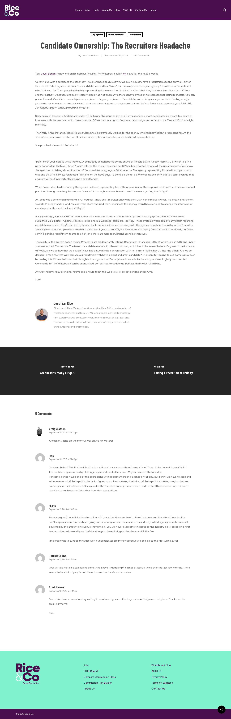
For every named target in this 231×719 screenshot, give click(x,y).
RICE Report (91, 671)
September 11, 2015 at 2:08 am (63, 509)
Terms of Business (162, 682)
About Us (89, 688)
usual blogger (48, 73)
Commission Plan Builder (98, 682)
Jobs (86, 665)
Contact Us (158, 688)
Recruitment (135, 34)
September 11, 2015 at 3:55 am (63, 559)
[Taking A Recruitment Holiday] (173, 371)
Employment (97, 34)
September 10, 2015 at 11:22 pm (63, 432)
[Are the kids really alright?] (58, 371)
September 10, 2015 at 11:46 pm (63, 459)
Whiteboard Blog (161, 665)
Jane (51, 455)
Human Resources (116, 34)
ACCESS (156, 671)
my (125, 73)
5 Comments (142, 55)
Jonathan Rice (90, 55)
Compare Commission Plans (100, 676)
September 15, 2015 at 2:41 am (63, 591)
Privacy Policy (159, 676)
